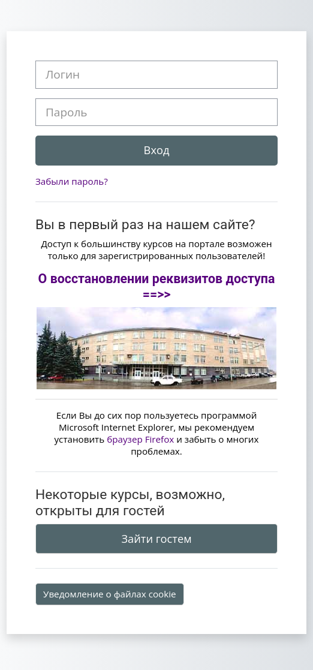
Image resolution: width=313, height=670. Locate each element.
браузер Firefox (140, 439)
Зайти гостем (156, 538)
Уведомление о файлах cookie (109, 594)
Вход (157, 150)
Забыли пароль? (71, 181)
